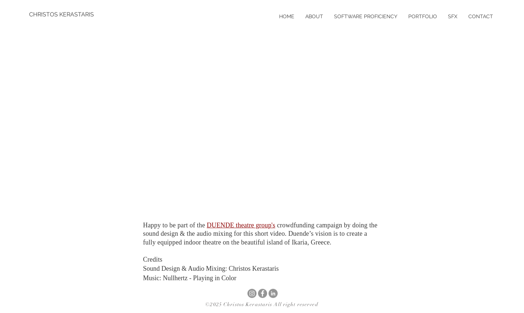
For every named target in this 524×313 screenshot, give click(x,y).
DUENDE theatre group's (241, 225)
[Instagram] (252, 293)
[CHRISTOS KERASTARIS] (61, 14)
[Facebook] (262, 293)
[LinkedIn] (273, 293)
